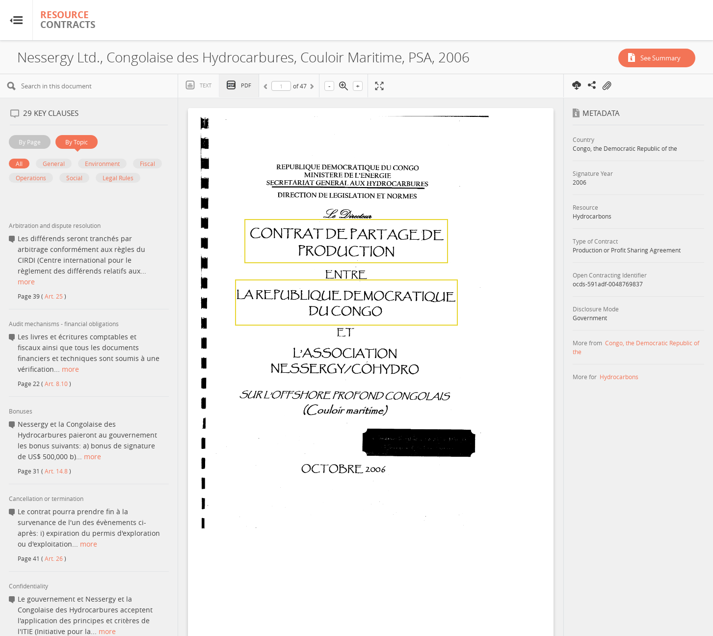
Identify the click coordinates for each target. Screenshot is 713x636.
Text (205, 85)
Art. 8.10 (56, 383)
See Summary (660, 58)
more (26, 281)
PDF (246, 85)
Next (311, 88)
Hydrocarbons (619, 377)
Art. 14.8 (56, 471)
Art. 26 (54, 558)
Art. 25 (54, 296)
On (606, 86)
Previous (267, 88)
